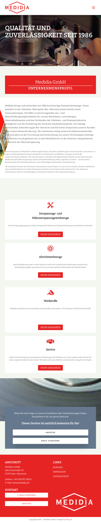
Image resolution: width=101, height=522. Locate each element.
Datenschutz (61, 476)
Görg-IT (68, 519)
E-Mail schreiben (26, 495)
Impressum (59, 472)
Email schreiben (50, 441)
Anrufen (50, 432)
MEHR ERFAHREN (50, 234)
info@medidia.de (21, 482)
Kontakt (58, 467)
